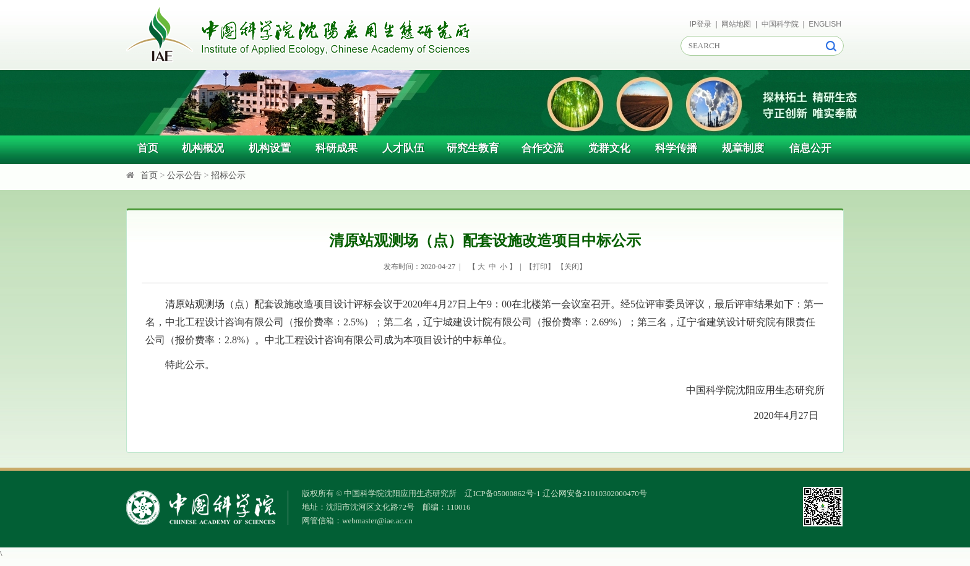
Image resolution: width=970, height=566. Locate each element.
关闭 (571, 266)
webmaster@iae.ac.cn (377, 520)
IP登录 (700, 24)
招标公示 (228, 175)
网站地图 (736, 24)
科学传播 (676, 148)
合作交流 (542, 148)
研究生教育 (473, 148)
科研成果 (336, 148)
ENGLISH (825, 24)
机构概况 (203, 148)
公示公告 (184, 175)
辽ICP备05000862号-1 (502, 493)
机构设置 (270, 148)
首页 (147, 148)
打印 (540, 266)
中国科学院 (780, 24)
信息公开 (810, 148)
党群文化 (609, 148)
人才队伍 (403, 148)
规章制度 (743, 148)
